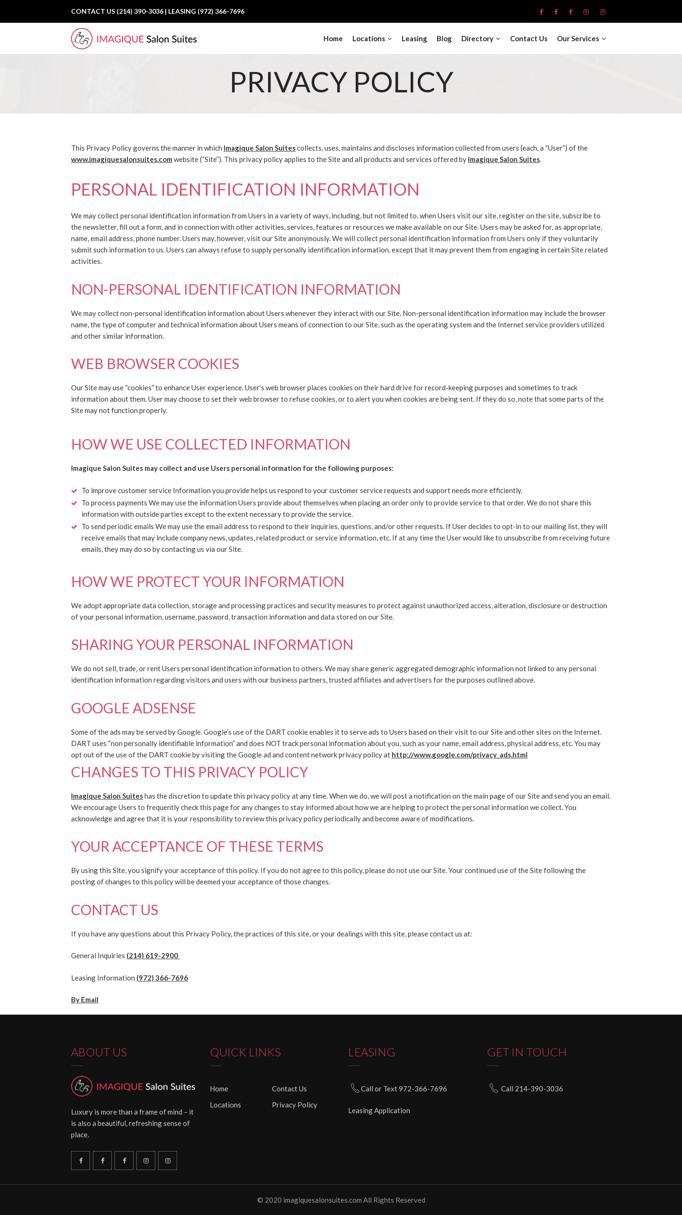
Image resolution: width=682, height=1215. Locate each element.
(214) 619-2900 (152, 955)
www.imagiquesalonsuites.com (121, 159)
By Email (85, 999)
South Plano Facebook (102, 1160)
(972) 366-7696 (162, 977)
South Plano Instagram (167, 1160)
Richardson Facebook (80, 1160)
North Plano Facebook (124, 1160)
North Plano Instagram (145, 1160)
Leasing (414, 38)
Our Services (578, 38)
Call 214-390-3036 (532, 1088)
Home (333, 38)
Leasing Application (379, 1110)
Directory (477, 38)
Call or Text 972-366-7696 (404, 1088)
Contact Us (528, 38)
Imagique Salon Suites (260, 148)
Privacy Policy (294, 1104)
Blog (444, 38)
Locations (368, 38)
